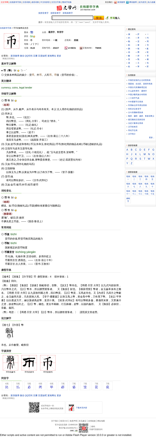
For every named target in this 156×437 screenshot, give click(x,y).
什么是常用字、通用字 (137, 91)
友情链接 (92, 421)
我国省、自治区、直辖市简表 (140, 84)
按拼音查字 (43, 13)
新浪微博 (121, 2)
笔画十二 (134, 192)
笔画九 (146, 185)
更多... (151, 137)
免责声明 (73, 421)
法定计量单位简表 (135, 123)
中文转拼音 (45, 2)
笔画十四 (146, 192)
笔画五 (152, 177)
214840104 (72, 425)
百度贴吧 (42, 56)
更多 (59, 56)
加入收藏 (151, 2)
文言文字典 (56, 2)
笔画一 (128, 177)
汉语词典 (26, 2)
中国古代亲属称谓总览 (137, 87)
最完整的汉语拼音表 (136, 120)
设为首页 (142, 2)
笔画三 (140, 177)
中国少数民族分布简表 (137, 94)
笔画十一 (128, 192)
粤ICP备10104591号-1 (68, 428)
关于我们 (55, 421)
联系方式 (64, 421)
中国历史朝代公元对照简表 (139, 80)
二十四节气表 (133, 98)
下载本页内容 (81, 408)
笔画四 (146, 177)
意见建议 (82, 421)
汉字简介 (132, 134)
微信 (22, 56)
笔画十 (152, 185)
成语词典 (35, 2)
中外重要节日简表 (135, 102)
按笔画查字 (68, 13)
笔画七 (134, 185)
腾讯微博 (133, 2)
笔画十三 (140, 192)
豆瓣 (35, 56)
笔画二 (134, 177)
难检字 (128, 199)
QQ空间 (29, 56)
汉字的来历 (132, 127)
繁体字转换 (67, 2)
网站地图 (101, 421)
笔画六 (128, 185)
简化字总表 (132, 130)
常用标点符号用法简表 (137, 105)
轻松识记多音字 (134, 109)
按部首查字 (56, 13)
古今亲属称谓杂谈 (135, 112)
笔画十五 (152, 192)
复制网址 (51, 56)
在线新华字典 (15, 2)
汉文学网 (4, 2)
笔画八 (140, 185)
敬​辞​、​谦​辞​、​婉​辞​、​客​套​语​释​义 (141, 116)
